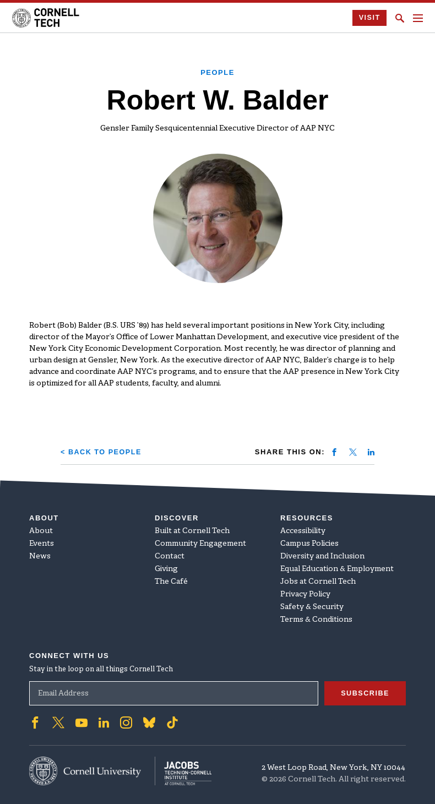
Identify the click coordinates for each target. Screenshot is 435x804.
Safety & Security (312, 606)
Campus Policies (309, 543)
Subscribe (364, 692)
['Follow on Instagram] (126, 722)
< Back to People (102, 452)
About (41, 530)
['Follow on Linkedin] (104, 722)
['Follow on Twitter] (58, 722)
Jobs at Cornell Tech (318, 581)
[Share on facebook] (334, 452)
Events (41, 543)
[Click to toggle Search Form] (400, 18)
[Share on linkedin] (371, 452)
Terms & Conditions (316, 619)
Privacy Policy (305, 594)
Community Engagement (200, 543)
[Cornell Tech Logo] (46, 18)
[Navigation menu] (418, 18)
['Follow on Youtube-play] (81, 722)
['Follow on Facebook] (35, 722)
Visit (369, 18)
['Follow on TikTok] (172, 722)
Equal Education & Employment (337, 568)
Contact (169, 556)
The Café (171, 581)
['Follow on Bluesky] (149, 722)
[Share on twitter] (353, 452)
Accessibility (302, 530)
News (40, 556)
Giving (166, 568)
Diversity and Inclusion (322, 556)
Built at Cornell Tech (192, 530)
